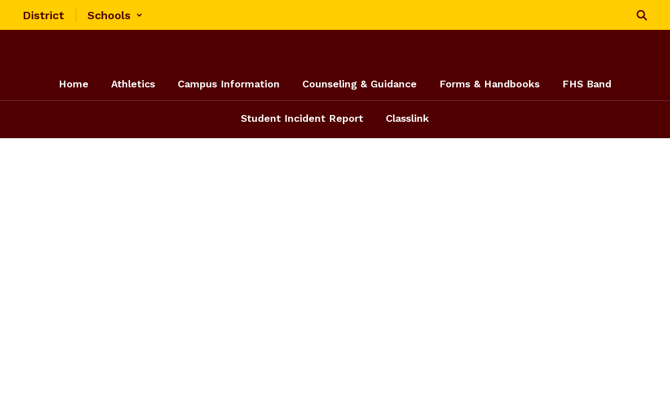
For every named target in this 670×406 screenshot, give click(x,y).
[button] (115, 15)
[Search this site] (641, 15)
